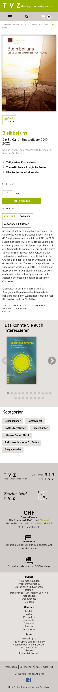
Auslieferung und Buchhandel (29, 641)
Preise (29, 650)
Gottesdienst (35, 421)
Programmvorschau (29, 584)
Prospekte (29, 617)
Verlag (29, 614)
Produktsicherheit (29, 653)
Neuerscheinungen (29, 581)
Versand (44, 520)
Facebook (29, 623)
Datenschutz (26, 667)
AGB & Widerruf (44, 667)
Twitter (29, 626)
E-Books (29, 602)
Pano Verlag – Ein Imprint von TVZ (29, 593)
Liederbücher (40, 428)
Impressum (11, 667)
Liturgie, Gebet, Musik (17, 435)
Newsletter (29, 620)
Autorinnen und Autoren (29, 587)
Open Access (29, 599)
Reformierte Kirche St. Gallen (22, 442)
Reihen (29, 590)
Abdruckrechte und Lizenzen (29, 644)
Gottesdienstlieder (15, 428)
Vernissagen (29, 596)
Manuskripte (29, 638)
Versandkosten (29, 647)
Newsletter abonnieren (29, 674)
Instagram (29, 629)
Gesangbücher (13, 421)
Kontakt (29, 611)
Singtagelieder (13, 449)
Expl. (17, 193)
